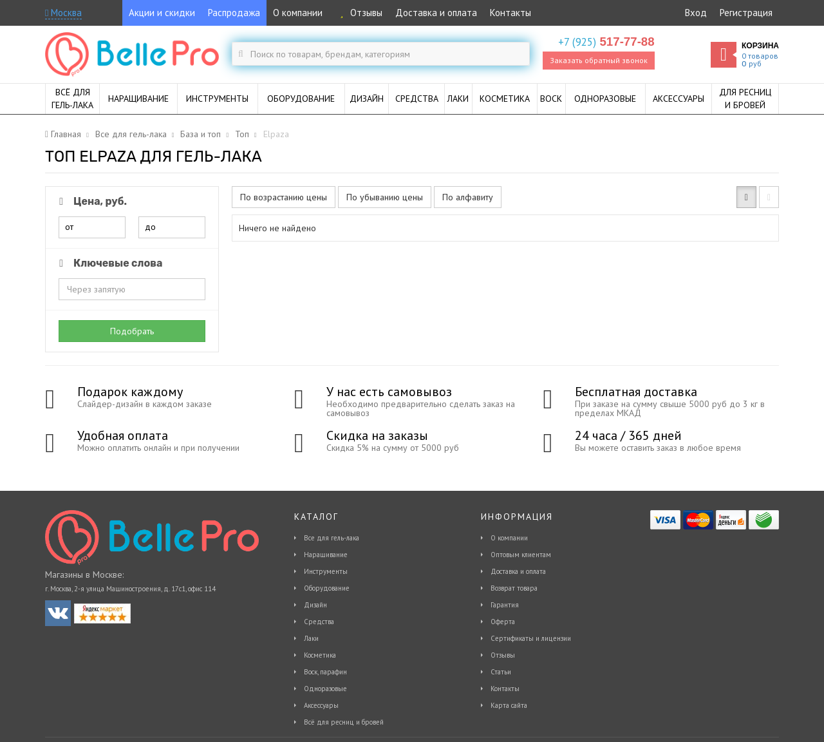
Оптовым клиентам (521, 554)
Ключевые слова (108, 263)
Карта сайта (509, 705)
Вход (696, 12)
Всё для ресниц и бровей (344, 722)
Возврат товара (514, 588)
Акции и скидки (162, 12)
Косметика (320, 655)
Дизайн (315, 604)
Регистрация (746, 12)
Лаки (311, 638)
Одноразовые (325, 688)
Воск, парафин (325, 671)
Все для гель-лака (331, 537)
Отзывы (358, 12)
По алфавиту (467, 197)
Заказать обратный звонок (599, 60)
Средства (319, 621)
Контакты (510, 12)
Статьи (501, 671)
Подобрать (132, 331)
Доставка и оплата (436, 12)
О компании (298, 12)
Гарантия (505, 604)
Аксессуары (321, 705)
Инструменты (326, 571)
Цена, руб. (91, 201)
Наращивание (326, 554)
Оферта (503, 621)
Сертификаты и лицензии (531, 638)
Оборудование (327, 588)
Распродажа (234, 12)
